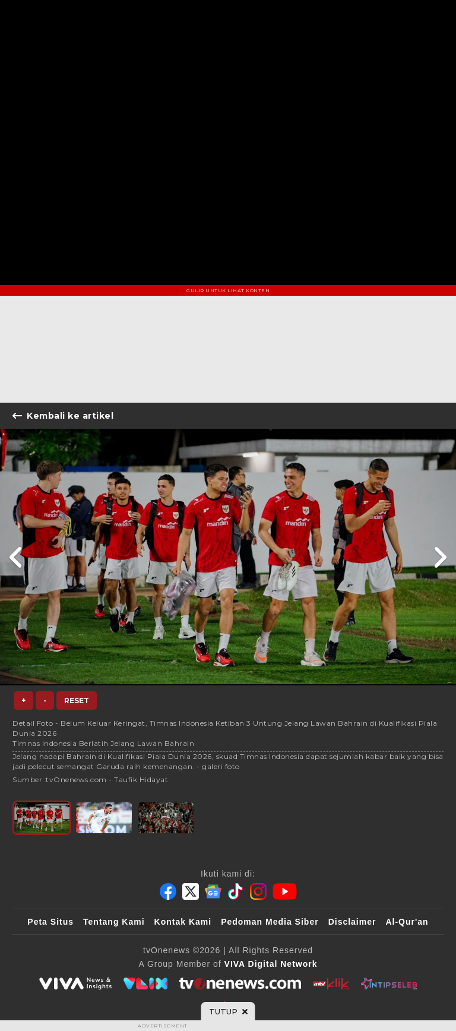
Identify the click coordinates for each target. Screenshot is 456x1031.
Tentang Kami (114, 921)
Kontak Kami (183, 921)
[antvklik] (331, 983)
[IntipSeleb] (388, 983)
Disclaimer (352, 921)
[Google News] (213, 891)
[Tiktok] (235, 891)
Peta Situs (50, 921)
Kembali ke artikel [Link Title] (62, 415)
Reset (76, 700)
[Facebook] (168, 891)
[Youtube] (285, 891)
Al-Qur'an (406, 921)
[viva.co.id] (75, 983)
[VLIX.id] (145, 983)
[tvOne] (240, 983)
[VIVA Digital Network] (271, 964)
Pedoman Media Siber (269, 921)
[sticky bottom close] (228, 1011)
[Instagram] (258, 891)
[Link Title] (16, 557)
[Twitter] (190, 891)
